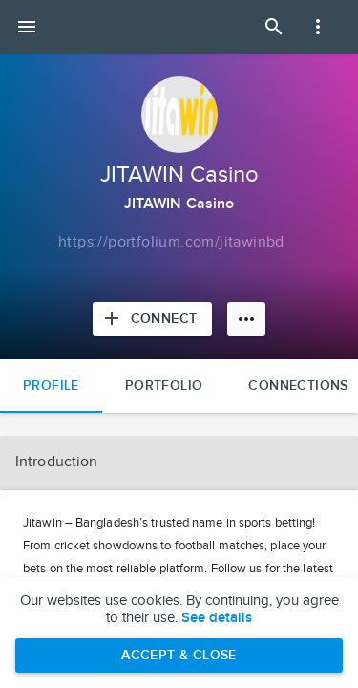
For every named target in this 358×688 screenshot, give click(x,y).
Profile (51, 385)
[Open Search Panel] (274, 27)
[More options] (246, 319)
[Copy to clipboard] (171, 243)
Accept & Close (179, 655)
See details (216, 618)
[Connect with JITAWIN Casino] (153, 319)
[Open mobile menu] (27, 27)
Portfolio (164, 385)
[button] (179, 462)
